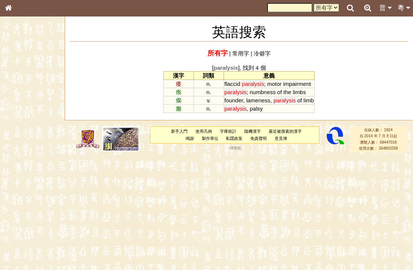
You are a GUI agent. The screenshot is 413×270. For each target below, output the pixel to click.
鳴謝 (190, 138)
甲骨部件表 (20, 114)
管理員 (235, 148)
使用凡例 (203, 131)
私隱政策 (234, 138)
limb (309, 100)
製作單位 (210, 138)
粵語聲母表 (20, 156)
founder (233, 100)
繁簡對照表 (20, 257)
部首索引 (18, 100)
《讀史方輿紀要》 (27, 242)
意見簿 (281, 138)
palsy (256, 108)
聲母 (15, 201)
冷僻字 (262, 53)
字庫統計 (228, 131)
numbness (262, 92)
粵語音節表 (20, 149)
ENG (33, 83)
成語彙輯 (18, 249)
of (279, 92)
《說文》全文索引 (27, 235)
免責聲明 (258, 138)
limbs (299, 92)
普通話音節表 (22, 208)
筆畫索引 (18, 107)
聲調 (35, 201)
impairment (297, 84)
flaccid (232, 84)
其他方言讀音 (22, 215)
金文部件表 (20, 122)
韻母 (25, 201)
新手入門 (179, 131)
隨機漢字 (252, 131)
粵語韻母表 (20, 163)
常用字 (240, 53)
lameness (258, 100)
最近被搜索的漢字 (285, 131)
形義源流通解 (22, 129)
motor (274, 84)
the (287, 92)
